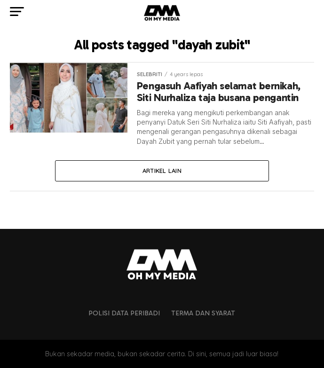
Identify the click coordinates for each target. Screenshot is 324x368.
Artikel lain (162, 170)
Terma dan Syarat (203, 313)
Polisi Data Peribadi (124, 313)
